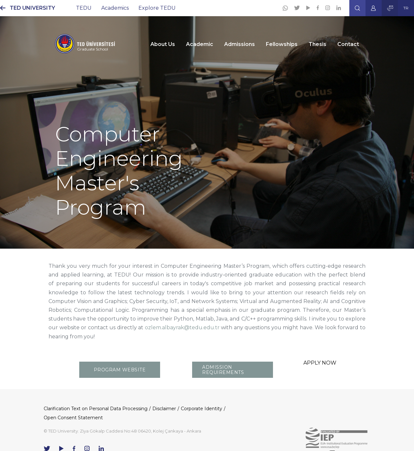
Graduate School (92, 49)
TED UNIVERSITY (32, 8)
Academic (199, 44)
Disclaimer (164, 409)
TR (406, 8)
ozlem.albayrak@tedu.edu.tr (182, 327)
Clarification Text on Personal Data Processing (95, 409)
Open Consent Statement (73, 418)
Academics (115, 8)
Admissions (239, 44)
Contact (348, 44)
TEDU (84, 8)
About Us (162, 44)
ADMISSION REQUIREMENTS (223, 369)
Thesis (317, 44)
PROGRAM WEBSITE (120, 370)
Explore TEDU (157, 8)
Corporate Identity (201, 409)
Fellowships (282, 44)
